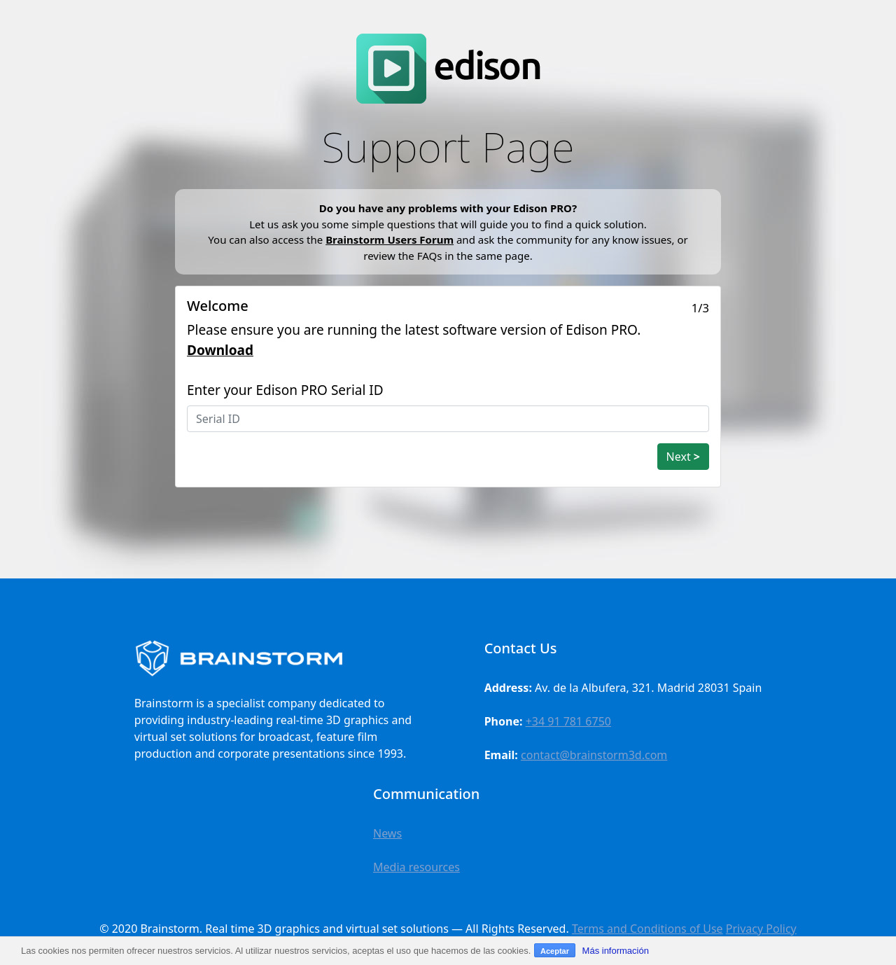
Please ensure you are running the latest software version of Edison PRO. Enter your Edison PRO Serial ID (413, 360)
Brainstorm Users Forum (390, 239)
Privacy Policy (761, 928)
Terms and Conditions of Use (647, 928)
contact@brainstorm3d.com (594, 755)
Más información (615, 950)
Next (683, 456)
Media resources (416, 867)
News (387, 833)
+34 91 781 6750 (568, 721)
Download (220, 350)
